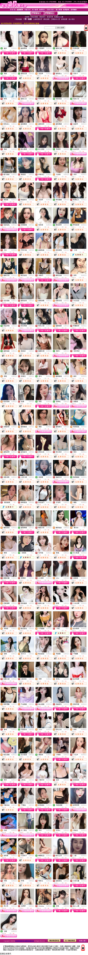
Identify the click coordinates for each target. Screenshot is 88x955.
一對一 (84, 250)
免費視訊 (14, 48)
